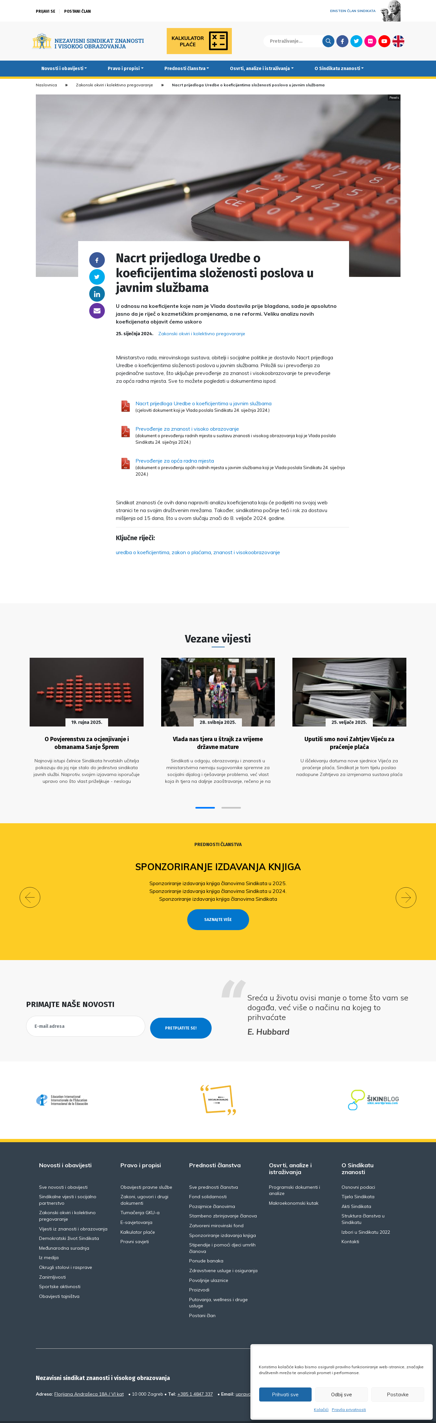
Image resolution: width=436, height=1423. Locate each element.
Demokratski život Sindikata (69, 1221)
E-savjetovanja (136, 1205)
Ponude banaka (206, 1244)
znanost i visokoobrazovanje (246, 552)
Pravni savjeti (134, 1225)
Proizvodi (199, 1273)
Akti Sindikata (356, 1189)
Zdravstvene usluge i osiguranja (223, 1254)
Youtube (384, 41)
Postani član (77, 11)
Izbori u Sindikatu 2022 (366, 1215)
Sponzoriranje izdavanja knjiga (218, 861)
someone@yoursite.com (97, 311)
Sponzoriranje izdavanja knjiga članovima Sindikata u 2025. (218, 878)
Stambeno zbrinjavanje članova (223, 1199)
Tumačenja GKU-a (140, 1196)
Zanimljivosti (52, 1260)
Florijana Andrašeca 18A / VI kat (89, 1377)
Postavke (398, 1394)
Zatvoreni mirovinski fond (216, 1209)
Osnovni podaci (358, 1170)
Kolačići (321, 1409)
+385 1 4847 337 (195, 1377)
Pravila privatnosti (349, 1409)
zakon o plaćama (191, 552)
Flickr (370, 41)
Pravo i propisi (124, 68)
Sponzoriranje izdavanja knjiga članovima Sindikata (218, 894)
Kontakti (350, 1225)
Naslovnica (46, 84)
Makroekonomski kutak (293, 1186)
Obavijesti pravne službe (146, 1170)
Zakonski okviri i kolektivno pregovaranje (114, 84)
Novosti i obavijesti (62, 68)
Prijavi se (45, 11)
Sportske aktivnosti (59, 1269)
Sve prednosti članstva (213, 1170)
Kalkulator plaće (137, 1215)
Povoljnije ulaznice (208, 1263)
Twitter (356, 41)
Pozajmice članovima (212, 1189)
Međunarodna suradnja (64, 1231)
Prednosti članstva (184, 68)
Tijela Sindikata (358, 1180)
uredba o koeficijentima (142, 552)
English (398, 41)
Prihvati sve (285, 1394)
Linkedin (97, 294)
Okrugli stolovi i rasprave (65, 1250)
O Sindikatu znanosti (337, 68)
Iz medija (49, 1240)
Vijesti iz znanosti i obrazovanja (73, 1212)
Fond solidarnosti (208, 1180)
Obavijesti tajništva (59, 1279)
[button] (205, 802)
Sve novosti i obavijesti (63, 1170)
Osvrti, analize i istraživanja (260, 68)
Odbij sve (341, 1394)
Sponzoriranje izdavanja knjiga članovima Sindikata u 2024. (218, 886)
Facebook (342, 41)
